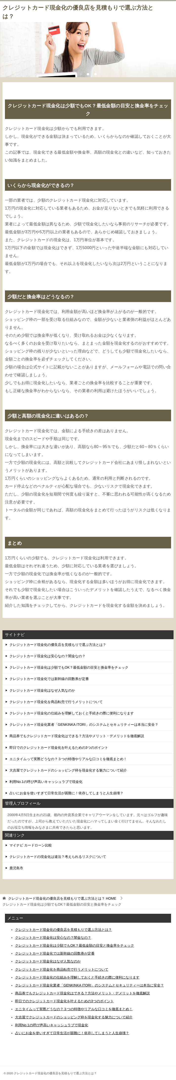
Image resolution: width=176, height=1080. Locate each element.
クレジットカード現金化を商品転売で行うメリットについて (56, 702)
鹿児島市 (16, 868)
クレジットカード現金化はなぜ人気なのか (42, 690)
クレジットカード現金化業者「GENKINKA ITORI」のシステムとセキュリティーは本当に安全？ (83, 725)
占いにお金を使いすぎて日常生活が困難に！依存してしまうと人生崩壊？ (66, 793)
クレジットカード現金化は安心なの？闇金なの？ (47, 656)
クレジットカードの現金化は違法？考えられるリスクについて (57, 857)
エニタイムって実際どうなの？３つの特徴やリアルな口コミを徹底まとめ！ (68, 759)
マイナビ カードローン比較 (30, 845)
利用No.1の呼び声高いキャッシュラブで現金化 (45, 782)
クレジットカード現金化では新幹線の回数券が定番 (49, 679)
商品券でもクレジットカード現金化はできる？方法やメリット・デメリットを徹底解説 (76, 736)
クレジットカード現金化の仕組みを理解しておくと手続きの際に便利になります (71, 713)
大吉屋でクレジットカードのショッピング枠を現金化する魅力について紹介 (68, 770)
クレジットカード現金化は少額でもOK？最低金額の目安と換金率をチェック (68, 667)
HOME (62, 898)
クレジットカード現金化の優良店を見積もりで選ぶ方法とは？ (57, 645)
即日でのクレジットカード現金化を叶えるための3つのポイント (58, 748)
